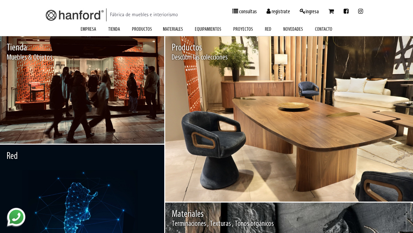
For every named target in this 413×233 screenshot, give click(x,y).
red (268, 29)
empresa (88, 29)
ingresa (309, 11)
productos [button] (142, 29)
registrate (278, 11)
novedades (293, 29)
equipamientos (208, 29)
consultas (244, 11)
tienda (114, 29)
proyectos (243, 29)
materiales (173, 29)
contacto (323, 29)
